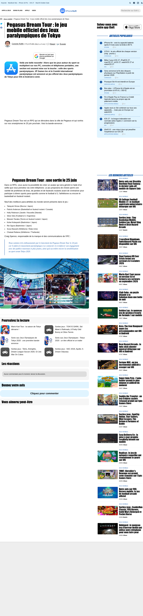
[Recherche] (130, 10)
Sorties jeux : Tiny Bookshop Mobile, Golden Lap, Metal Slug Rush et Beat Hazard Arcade (130, 222)
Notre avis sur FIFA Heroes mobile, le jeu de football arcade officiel (129, 492)
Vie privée (23, 566)
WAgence (93, 558)
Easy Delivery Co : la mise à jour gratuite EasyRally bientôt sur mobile (129, 438)
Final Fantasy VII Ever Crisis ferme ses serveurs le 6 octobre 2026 (129, 260)
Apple (27, 10)
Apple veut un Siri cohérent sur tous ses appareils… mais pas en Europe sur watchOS (120, 110)
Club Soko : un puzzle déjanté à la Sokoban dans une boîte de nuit (130, 296)
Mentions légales (26, 574)
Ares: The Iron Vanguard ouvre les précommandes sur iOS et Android (130, 330)
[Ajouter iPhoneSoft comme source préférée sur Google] (44, 56)
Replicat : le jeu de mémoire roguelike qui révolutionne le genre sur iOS (130, 456)
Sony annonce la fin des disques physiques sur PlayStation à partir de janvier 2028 (119, 73)
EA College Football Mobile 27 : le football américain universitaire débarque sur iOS (130, 203)
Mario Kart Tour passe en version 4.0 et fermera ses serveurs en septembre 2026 (129, 278)
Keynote (3, 3)
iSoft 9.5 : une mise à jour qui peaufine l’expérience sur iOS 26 (119, 130)
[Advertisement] (44, 97)
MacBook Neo (12, 3)
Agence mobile (95, 553)
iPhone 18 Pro (23, 3)
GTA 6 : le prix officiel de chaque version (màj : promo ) (120, 52)
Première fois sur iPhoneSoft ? (31, 553)
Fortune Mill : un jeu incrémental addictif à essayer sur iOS (130, 364)
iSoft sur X (94, 562)
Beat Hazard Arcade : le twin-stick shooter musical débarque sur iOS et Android (130, 348)
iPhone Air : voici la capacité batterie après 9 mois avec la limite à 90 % (119, 44)
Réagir (52, 44)
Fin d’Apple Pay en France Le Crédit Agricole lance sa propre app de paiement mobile (119, 99)
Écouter (63, 44)
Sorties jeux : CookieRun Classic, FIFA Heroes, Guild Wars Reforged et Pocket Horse (130, 510)
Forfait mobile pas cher (63, 558)
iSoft (21, 558)
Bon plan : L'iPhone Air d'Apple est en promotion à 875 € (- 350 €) (119, 89)
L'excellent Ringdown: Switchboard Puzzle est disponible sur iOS (130, 241)
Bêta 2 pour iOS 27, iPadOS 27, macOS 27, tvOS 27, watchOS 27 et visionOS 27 (119, 62)
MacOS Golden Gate (42, 3)
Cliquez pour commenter (44, 393)
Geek (34, 10)
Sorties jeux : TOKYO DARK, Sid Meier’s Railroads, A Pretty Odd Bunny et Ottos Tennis (68, 329)
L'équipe (23, 562)
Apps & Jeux (6, 10)
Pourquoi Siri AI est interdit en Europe (119, 82)
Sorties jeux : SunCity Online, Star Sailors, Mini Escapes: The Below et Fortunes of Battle (129, 419)
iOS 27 (32, 3)
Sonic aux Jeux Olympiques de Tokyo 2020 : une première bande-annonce (25, 340)
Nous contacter (60, 553)
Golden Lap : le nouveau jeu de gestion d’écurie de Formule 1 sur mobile (130, 312)
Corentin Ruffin (18, 44)
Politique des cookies (27, 570)
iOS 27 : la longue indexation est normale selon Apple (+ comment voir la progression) (120, 121)
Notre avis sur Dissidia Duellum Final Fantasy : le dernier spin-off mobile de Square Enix (130, 185)
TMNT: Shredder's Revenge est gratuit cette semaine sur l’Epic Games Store (130, 474)
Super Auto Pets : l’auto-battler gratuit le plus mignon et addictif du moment (130, 381)
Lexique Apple (60, 566)
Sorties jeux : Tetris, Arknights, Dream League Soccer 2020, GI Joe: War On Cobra (26, 352)
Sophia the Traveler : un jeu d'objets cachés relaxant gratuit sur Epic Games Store (130, 400)
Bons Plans (17, 10)
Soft (71, 11)
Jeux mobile (8, 19)
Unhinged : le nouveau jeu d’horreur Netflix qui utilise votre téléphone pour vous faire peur (130, 529)
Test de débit (59, 562)
